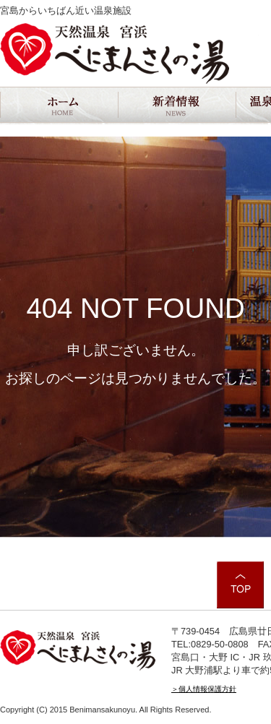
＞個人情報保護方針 (203, 689)
